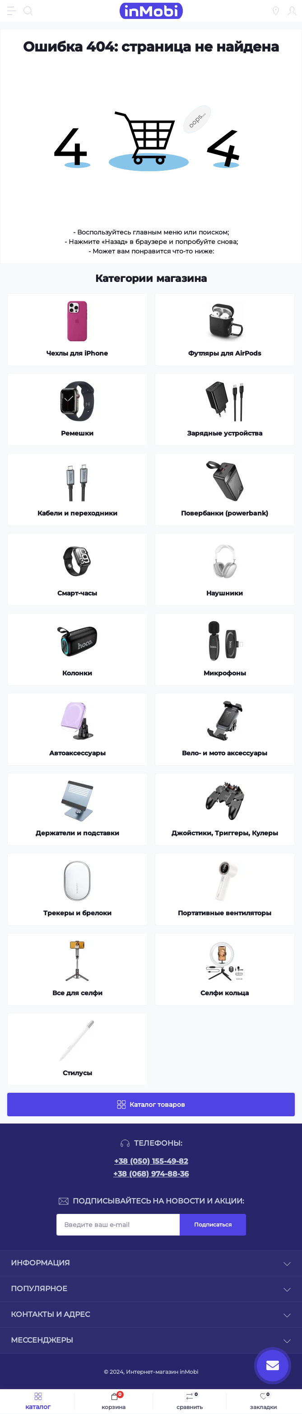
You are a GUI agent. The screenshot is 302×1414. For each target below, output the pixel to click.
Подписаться (213, 1224)
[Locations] (275, 10)
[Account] (292, 10)
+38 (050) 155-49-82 (151, 1161)
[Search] (28, 10)
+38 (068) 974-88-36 (151, 1174)
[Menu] (11, 10)
